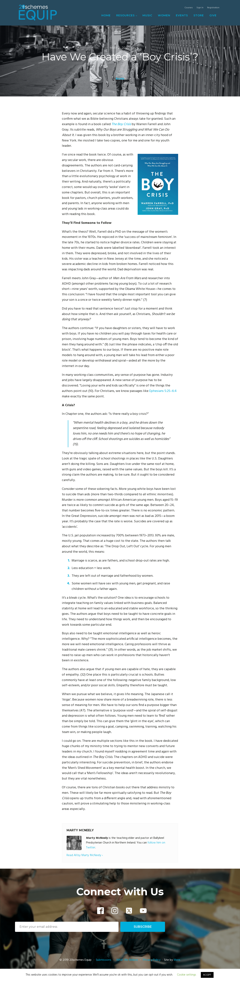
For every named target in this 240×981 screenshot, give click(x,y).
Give (213, 15)
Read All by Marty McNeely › (85, 855)
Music (147, 15)
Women (164, 15)
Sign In (199, 8)
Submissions (104, 960)
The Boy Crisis (121, 124)
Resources (125, 15)
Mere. (177, 960)
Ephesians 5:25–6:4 (163, 391)
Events (182, 15)
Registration (213, 8)
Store (199, 15)
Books (120, 78)
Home (106, 15)
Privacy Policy (151, 960)
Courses (188, 8)
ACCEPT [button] (207, 975)
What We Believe (127, 960)
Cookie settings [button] (186, 975)
